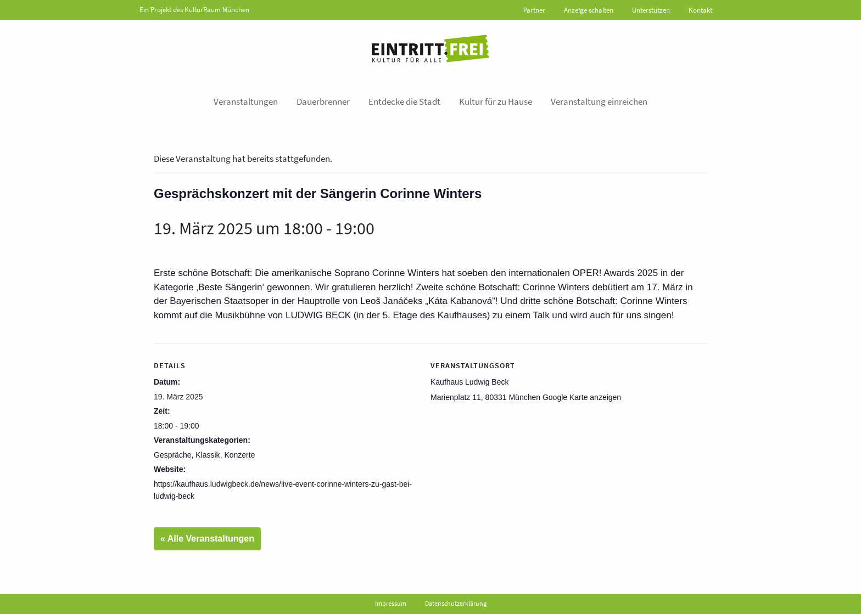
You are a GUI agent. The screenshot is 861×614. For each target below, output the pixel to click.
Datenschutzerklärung (456, 603)
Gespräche (172, 454)
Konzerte (239, 454)
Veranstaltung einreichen (599, 101)
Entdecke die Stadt (404, 101)
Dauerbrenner (323, 101)
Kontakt (700, 10)
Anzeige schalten (588, 10)
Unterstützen (651, 10)
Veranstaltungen (246, 101)
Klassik (207, 454)
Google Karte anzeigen (582, 397)
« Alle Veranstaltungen (207, 538)
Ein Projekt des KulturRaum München (194, 9)
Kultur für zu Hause (495, 101)
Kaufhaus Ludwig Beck (469, 382)
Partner (534, 10)
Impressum (390, 603)
